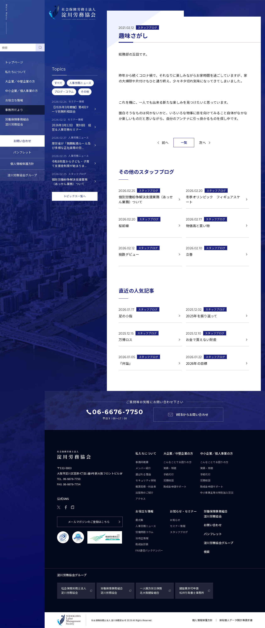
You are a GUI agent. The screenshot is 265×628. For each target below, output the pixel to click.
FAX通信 (149, 550)
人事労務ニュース (146, 526)
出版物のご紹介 (144, 492)
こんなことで (178, 462)
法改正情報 (142, 538)
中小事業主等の (216, 492)
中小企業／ (216, 453)
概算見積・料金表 (146, 486)
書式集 (139, 520)
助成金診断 (142, 544)
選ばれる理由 (143, 474)
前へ (165, 142)
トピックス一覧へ (75, 196)
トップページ (14, 62)
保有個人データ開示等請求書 (236, 620)
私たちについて (15, 72)
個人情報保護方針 (22, 164)
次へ (202, 142)
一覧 (184, 142)
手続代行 (169, 474)
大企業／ (178, 453)
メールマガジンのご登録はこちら (89, 522)
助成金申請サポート (175, 486)
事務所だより (14, 110)
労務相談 (169, 480)
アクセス (140, 498)
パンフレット (22, 152)
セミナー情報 (59, 58)
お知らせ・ (183, 511)
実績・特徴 (170, 468)
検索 (207, 552)
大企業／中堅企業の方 (20, 81)
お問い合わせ (22, 141)
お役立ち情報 (14, 100)
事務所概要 (142, 462)
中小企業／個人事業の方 (21, 91)
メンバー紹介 (143, 468)
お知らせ (56, 48)
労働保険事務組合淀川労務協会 (17, 121)
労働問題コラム (144, 532)
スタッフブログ (60, 67)
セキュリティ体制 (146, 480)
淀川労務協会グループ (22, 175)
